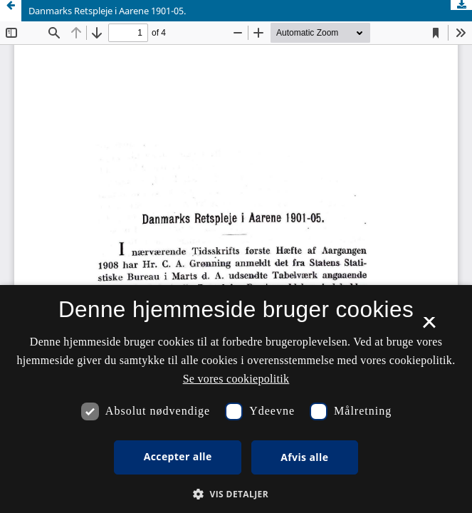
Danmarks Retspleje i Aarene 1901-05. (107, 10)
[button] (236, 494)
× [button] (429, 327)
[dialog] (236, 399)
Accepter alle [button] (178, 456)
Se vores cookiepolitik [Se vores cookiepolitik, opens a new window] (236, 379)
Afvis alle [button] (304, 457)
